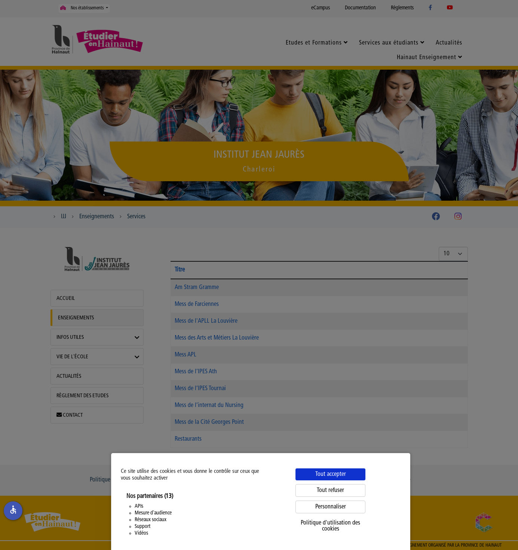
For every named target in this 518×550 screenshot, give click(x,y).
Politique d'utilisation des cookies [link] (330, 526)
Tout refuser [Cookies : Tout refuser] (330, 490)
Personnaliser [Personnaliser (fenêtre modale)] (330, 507)
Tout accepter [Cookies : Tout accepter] (330, 474)
